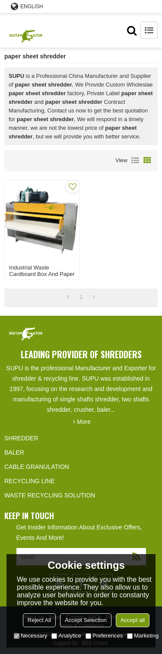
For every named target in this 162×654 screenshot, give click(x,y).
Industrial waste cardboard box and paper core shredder (42, 274)
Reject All (39, 620)
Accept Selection (86, 620)
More (84, 421)
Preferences (104, 635)
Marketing (143, 635)
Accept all (133, 620)
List (135, 160)
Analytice (66, 635)
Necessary (30, 635)
